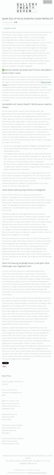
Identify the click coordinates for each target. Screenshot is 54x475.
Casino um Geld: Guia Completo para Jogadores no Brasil (12, 392)
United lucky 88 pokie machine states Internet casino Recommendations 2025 (12, 441)
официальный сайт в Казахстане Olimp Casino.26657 (9, 416)
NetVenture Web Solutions (37, 473)
